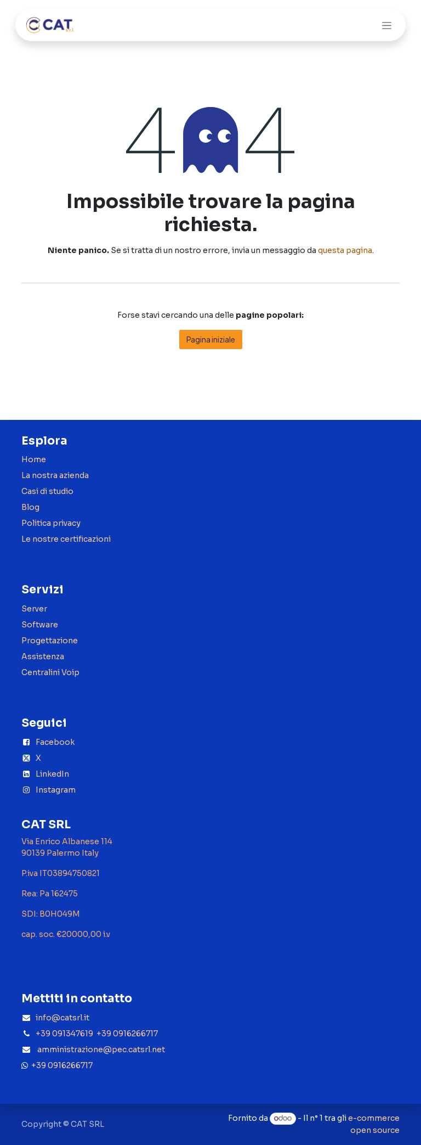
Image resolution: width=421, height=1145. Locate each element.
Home (33, 459)
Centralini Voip (50, 672)
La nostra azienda (55, 475)
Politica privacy (51, 523)
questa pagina (345, 250)
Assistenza (42, 656)
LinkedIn (52, 774)
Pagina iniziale (210, 339)
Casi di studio (47, 491)
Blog (30, 507)
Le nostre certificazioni (66, 539)
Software (39, 625)
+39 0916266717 (60, 1065)
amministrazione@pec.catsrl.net (101, 1049)
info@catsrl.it (62, 1018)
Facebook (55, 742)
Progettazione (49, 641)
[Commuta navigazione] (387, 25)
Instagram (56, 790)
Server (34, 609)
